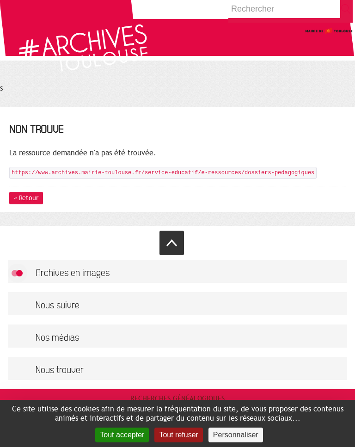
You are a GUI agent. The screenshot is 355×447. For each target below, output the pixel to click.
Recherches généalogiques (177, 398)
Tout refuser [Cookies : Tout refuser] (178, 435)
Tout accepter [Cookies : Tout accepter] (122, 435)
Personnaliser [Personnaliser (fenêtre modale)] (235, 435)
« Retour (26, 198)
